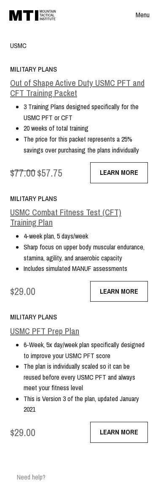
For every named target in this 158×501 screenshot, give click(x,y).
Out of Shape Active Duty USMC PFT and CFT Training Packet (77, 88)
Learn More (119, 172)
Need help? (31, 477)
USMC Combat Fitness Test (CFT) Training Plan (65, 217)
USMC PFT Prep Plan (44, 331)
